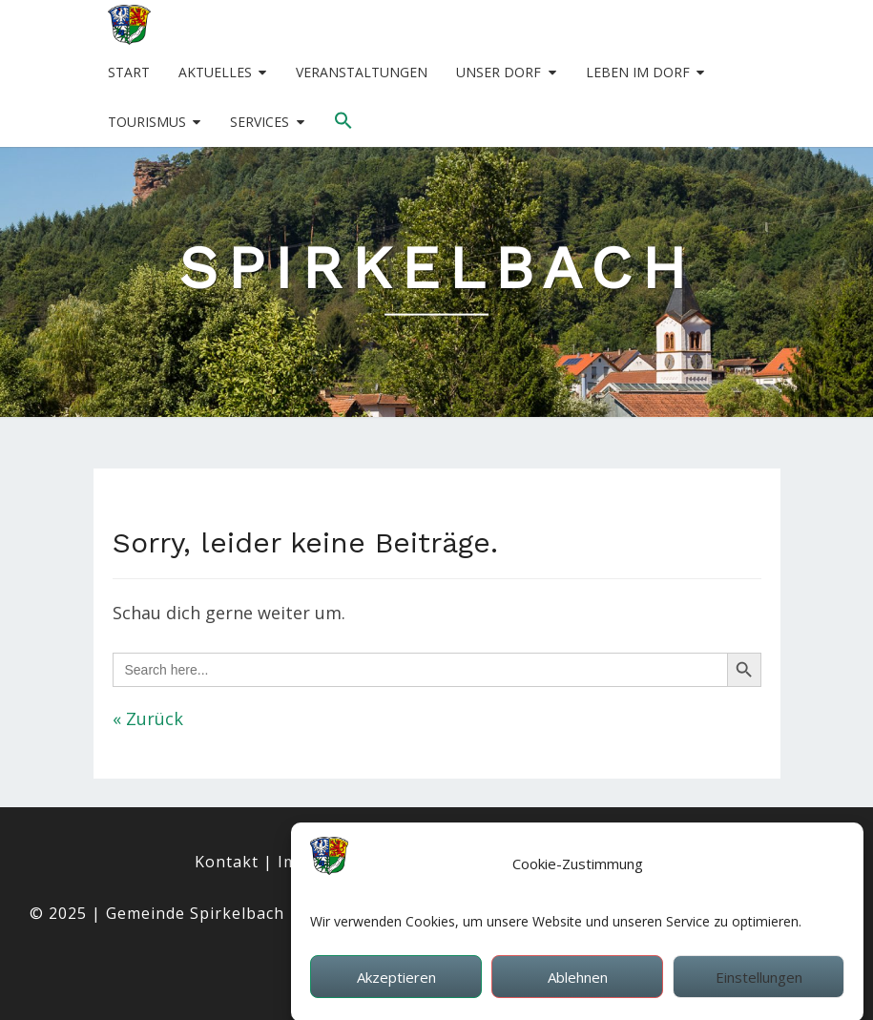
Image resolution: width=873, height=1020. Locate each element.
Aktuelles (215, 72)
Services (259, 122)
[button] (343, 121)
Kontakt (227, 861)
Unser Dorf (498, 72)
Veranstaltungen (361, 72)
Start (129, 72)
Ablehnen (578, 984)
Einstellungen (759, 984)
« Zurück (148, 718)
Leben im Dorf (638, 72)
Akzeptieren (396, 984)
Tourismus (147, 122)
